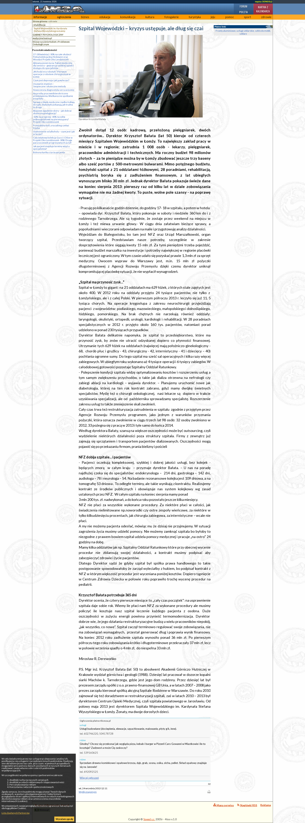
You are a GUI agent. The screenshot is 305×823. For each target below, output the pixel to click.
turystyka (195, 17)
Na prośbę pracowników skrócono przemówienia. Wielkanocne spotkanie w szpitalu (53, 96)
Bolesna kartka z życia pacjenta (49, 152)
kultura (149, 17)
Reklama (265, 805)
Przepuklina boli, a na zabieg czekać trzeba (51, 126)
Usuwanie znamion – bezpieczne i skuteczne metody (49, 85)
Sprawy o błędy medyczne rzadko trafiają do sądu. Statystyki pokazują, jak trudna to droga (53, 104)
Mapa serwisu (223, 805)
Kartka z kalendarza (263, 9)
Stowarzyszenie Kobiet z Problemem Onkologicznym (51, 43)
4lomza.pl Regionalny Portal (51, 807)
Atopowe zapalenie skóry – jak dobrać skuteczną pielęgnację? (52, 112)
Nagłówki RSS (247, 805)
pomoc (229, 17)
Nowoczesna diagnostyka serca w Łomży (53, 90)
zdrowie (266, 17)
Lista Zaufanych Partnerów (16, 812)
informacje (40, 17)
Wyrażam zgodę (64, 819)
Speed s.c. (149, 819)
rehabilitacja (39, 25)
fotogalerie (171, 17)
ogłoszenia (64, 17)
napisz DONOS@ (263, 1)
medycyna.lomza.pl (42, 38)
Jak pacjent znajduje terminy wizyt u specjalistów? (51, 147)
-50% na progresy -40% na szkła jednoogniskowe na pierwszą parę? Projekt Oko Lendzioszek (51, 119)
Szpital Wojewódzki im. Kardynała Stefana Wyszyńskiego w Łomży (50, 29)
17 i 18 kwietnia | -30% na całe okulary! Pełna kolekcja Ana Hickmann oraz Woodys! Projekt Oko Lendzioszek (52, 57)
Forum (243, 6)
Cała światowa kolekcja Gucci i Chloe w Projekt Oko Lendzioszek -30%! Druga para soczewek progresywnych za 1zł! (52, 140)
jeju (213, 17)
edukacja (104, 17)
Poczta (243, 12)
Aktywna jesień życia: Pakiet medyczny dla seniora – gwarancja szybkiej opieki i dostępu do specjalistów (53, 65)
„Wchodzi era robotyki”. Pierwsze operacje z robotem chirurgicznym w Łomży (51, 74)
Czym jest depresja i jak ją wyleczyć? (51, 80)
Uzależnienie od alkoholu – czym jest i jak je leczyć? (54, 132)
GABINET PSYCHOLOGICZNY (48, 34)
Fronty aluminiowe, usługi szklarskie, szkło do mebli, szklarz (243, 32)
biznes (85, 17)
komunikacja (127, 17)
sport (247, 17)
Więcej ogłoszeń (89, 777)
